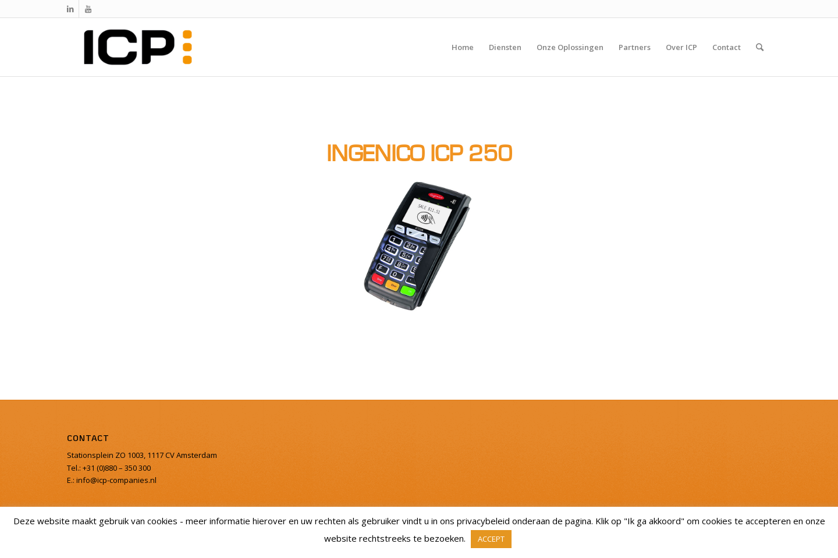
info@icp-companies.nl (115, 480)
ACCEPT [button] (491, 539)
